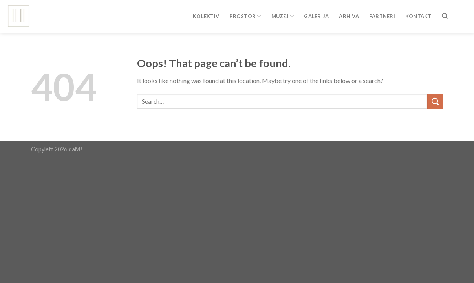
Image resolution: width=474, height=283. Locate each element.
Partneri (382, 16)
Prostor (245, 16)
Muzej (282, 16)
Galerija (316, 16)
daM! (75, 149)
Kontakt (418, 16)
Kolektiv (206, 16)
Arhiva (349, 16)
